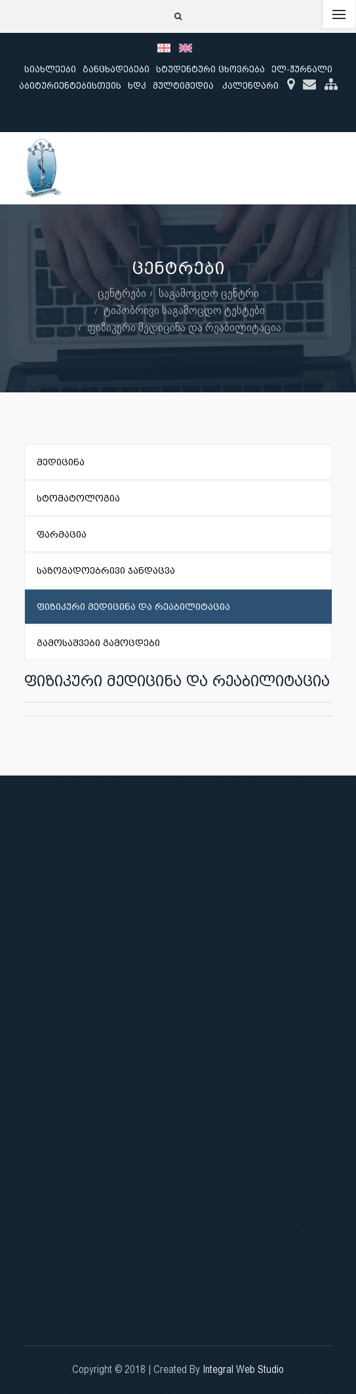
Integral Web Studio (243, 1369)
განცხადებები (116, 69)
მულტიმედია (183, 86)
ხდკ (137, 86)
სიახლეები (50, 69)
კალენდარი (250, 86)
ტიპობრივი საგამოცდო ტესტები (184, 310)
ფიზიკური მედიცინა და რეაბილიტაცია (184, 327)
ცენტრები (122, 293)
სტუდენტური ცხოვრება (210, 69)
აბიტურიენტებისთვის (70, 86)
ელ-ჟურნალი (301, 69)
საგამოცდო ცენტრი (209, 293)
